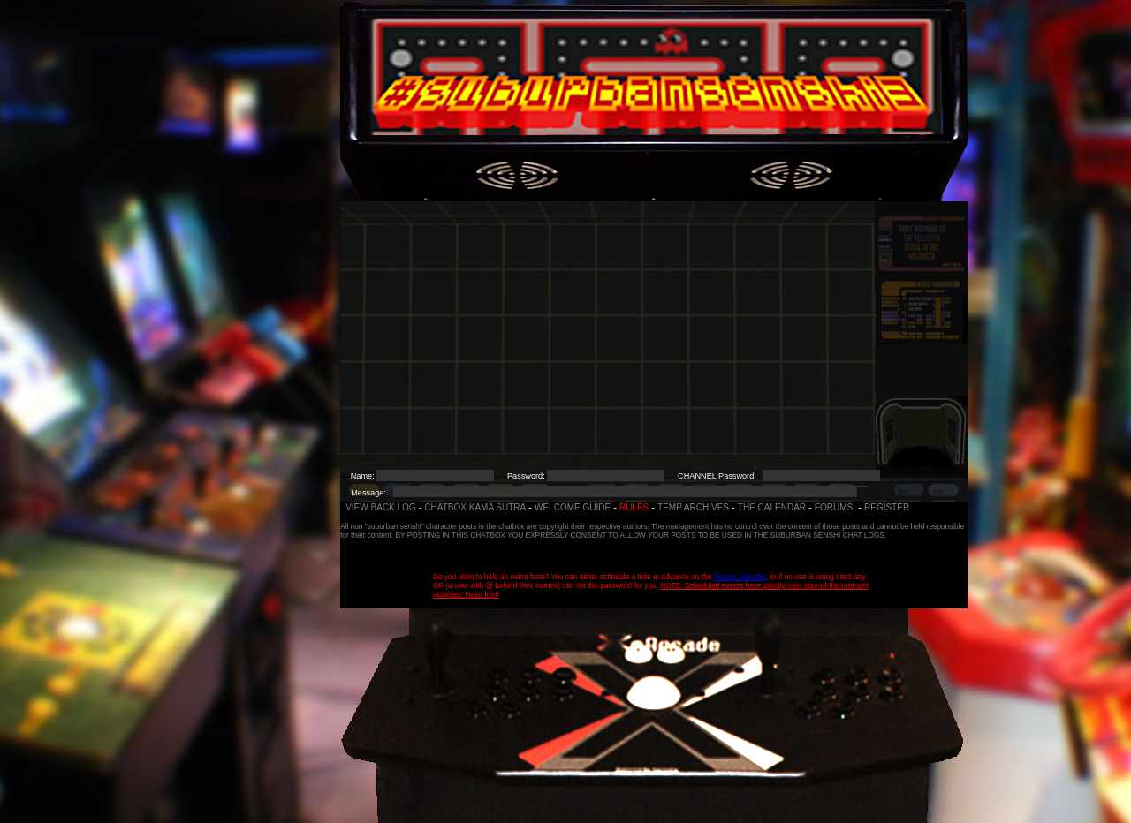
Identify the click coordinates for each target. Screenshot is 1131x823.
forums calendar (740, 576)
